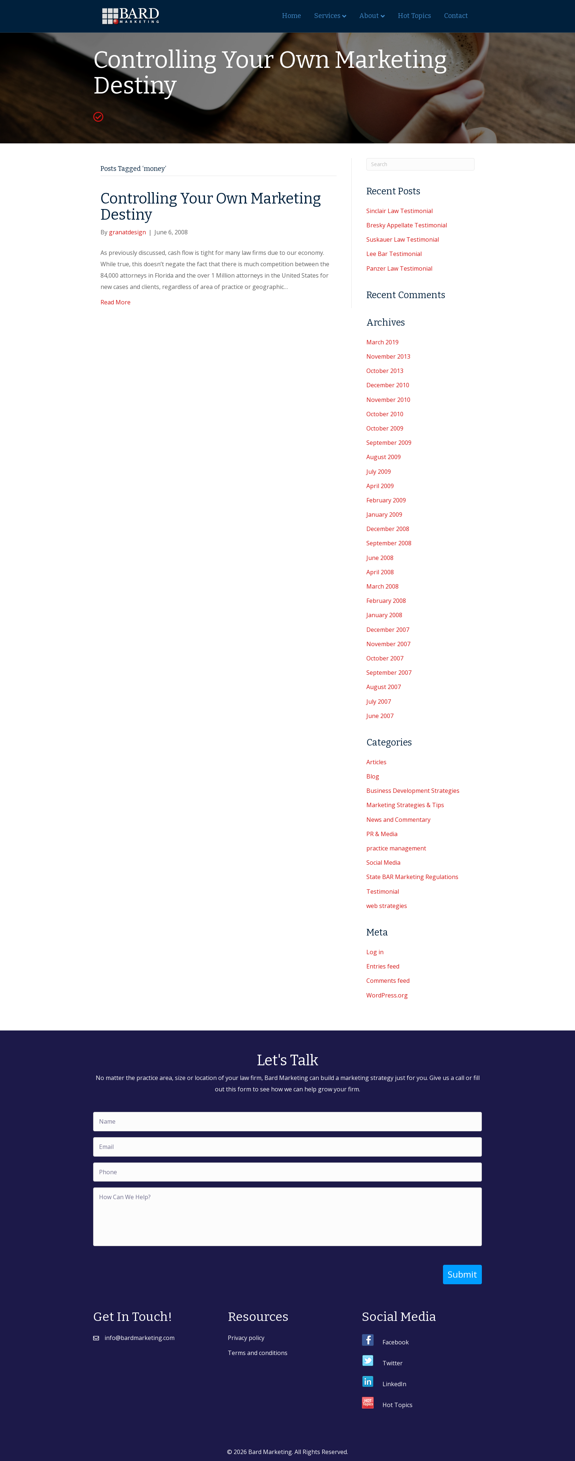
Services (327, 16)
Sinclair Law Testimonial (399, 211)
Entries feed (382, 966)
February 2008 (386, 601)
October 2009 (384, 428)
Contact (456, 16)
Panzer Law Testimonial (399, 268)
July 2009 (378, 472)
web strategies (386, 906)
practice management (396, 848)
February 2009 (386, 500)
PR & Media (382, 834)
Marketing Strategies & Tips (405, 805)
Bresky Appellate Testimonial (406, 225)
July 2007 (378, 701)
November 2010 (388, 400)
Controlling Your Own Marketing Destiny (210, 207)
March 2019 (382, 342)
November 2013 (388, 356)
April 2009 (380, 486)
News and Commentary (398, 820)
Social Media (383, 862)
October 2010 (384, 414)
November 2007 (388, 644)
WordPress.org (387, 995)
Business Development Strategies (412, 791)
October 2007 (384, 658)
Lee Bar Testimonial (394, 254)
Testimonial (382, 891)
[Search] (420, 164)
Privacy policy (246, 1337)
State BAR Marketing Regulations (412, 877)
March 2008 (382, 586)
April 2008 (380, 572)
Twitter (392, 1363)
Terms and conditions (258, 1352)
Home (291, 16)
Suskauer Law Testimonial (402, 239)
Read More (115, 302)
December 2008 (387, 529)
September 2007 (388, 673)
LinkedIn (394, 1384)
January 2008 (384, 615)
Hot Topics (414, 16)
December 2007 (387, 630)
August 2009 (383, 457)
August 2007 (383, 687)
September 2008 (388, 543)
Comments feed (388, 981)
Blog (372, 776)
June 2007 (379, 716)
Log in (375, 952)
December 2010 (387, 385)
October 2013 (384, 371)
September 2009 (388, 443)
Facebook (395, 1342)
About (369, 16)
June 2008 (379, 558)
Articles (376, 762)
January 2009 (384, 514)
